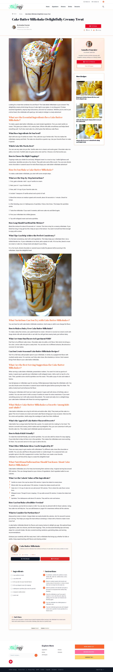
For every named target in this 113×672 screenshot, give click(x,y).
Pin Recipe (93, 26)
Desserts (77, 6)
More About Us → (89, 646)
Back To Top (100, 669)
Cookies (42, 669)
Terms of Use (21, 669)
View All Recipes (89, 66)
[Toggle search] (103, 7)
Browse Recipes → (90, 652)
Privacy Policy (31, 669)
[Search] (36, 655)
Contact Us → (89, 657)
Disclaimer (54, 669)
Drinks (70, 6)
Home (47, 6)
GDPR (37, 669)
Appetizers (55, 6)
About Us (86, 1)
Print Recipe (25, 558)
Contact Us (95, 1)
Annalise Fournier (24, 25)
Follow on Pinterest (89, 62)
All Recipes (44, 654)
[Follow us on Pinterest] (103, 2)
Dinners (63, 6)
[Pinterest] (11, 662)
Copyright (48, 669)
